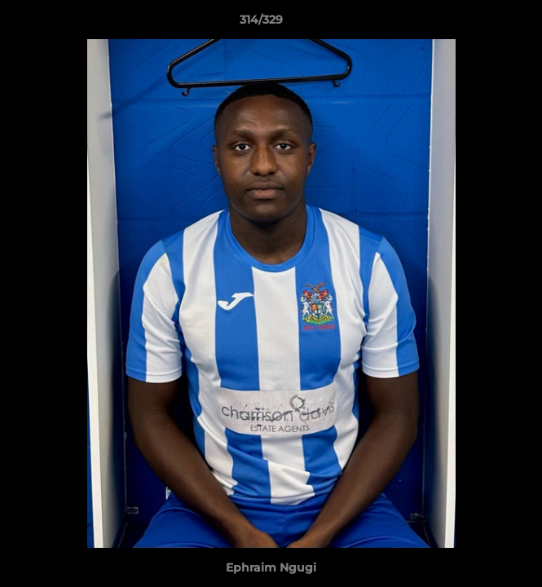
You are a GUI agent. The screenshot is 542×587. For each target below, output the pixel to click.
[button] (483, 23)
